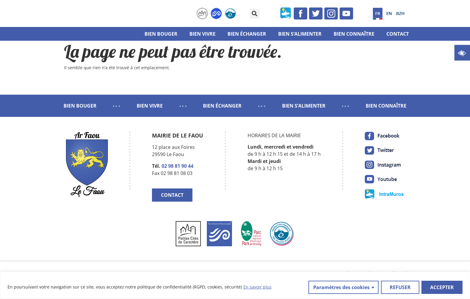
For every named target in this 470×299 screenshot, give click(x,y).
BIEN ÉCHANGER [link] (222, 105)
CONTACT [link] (172, 195)
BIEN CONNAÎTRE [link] (386, 105)
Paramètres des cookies (341, 287)
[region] (235, 285)
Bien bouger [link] (160, 34)
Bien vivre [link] (202, 34)
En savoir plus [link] (257, 287)
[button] (255, 14)
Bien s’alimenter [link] (300, 34)
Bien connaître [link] (354, 34)
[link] (462, 53)
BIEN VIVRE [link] (150, 105)
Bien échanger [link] (247, 34)
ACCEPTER (442, 287)
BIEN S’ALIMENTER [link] (304, 105)
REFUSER (399, 287)
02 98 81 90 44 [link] (177, 166)
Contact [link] (397, 34)
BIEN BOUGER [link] (80, 105)
